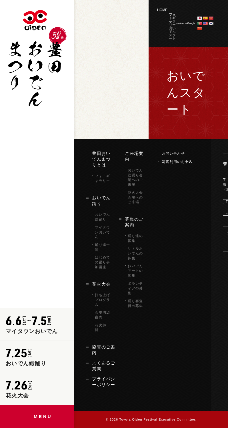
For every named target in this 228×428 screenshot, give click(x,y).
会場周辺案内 (102, 314)
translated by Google (185, 23)
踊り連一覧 (102, 247)
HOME (162, 10)
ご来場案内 (134, 156)
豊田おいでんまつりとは (101, 159)
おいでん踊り (101, 200)
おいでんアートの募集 (135, 271)
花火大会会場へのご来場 (135, 197)
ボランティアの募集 (135, 288)
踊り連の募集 (135, 238)
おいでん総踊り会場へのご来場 (135, 177)
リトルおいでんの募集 (135, 253)
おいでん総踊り (102, 217)
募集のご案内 (134, 222)
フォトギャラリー (172, 20)
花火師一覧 (102, 327)
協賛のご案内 (103, 350)
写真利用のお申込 (177, 161)
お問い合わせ (173, 153)
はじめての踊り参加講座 (102, 262)
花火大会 (101, 284)
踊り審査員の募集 (135, 303)
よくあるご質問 (103, 366)
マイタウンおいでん (102, 232)
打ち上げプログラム (102, 300)
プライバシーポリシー (103, 382)
